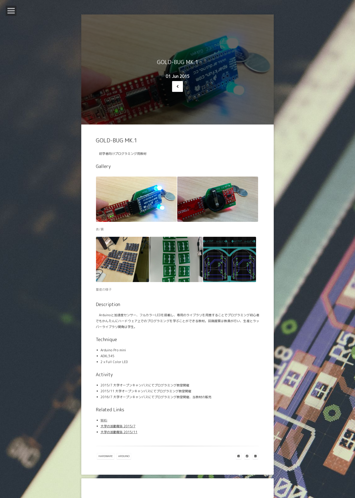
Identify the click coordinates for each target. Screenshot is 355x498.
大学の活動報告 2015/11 (119, 432)
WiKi (104, 420)
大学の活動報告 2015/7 (118, 426)
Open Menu (11, 11)
